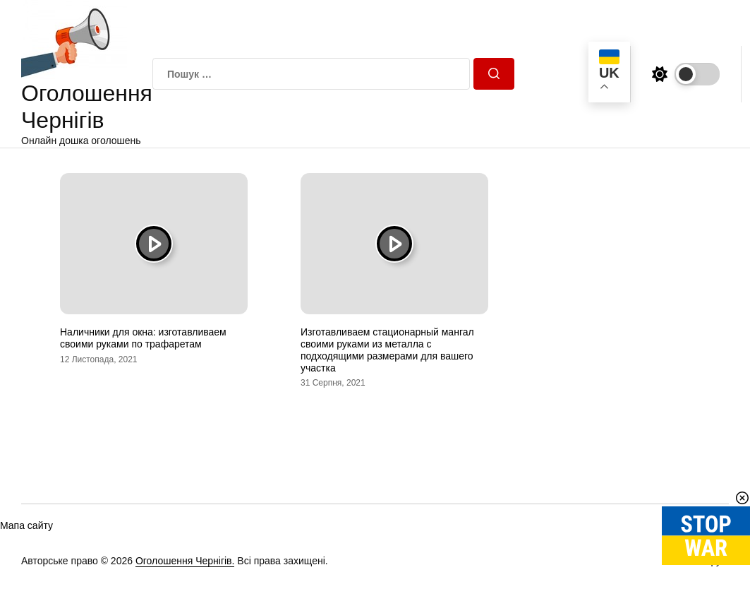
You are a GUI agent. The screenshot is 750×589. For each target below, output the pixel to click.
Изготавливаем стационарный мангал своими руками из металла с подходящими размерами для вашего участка (387, 349)
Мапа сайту (26, 525)
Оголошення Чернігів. (185, 560)
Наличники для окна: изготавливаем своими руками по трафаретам (143, 338)
